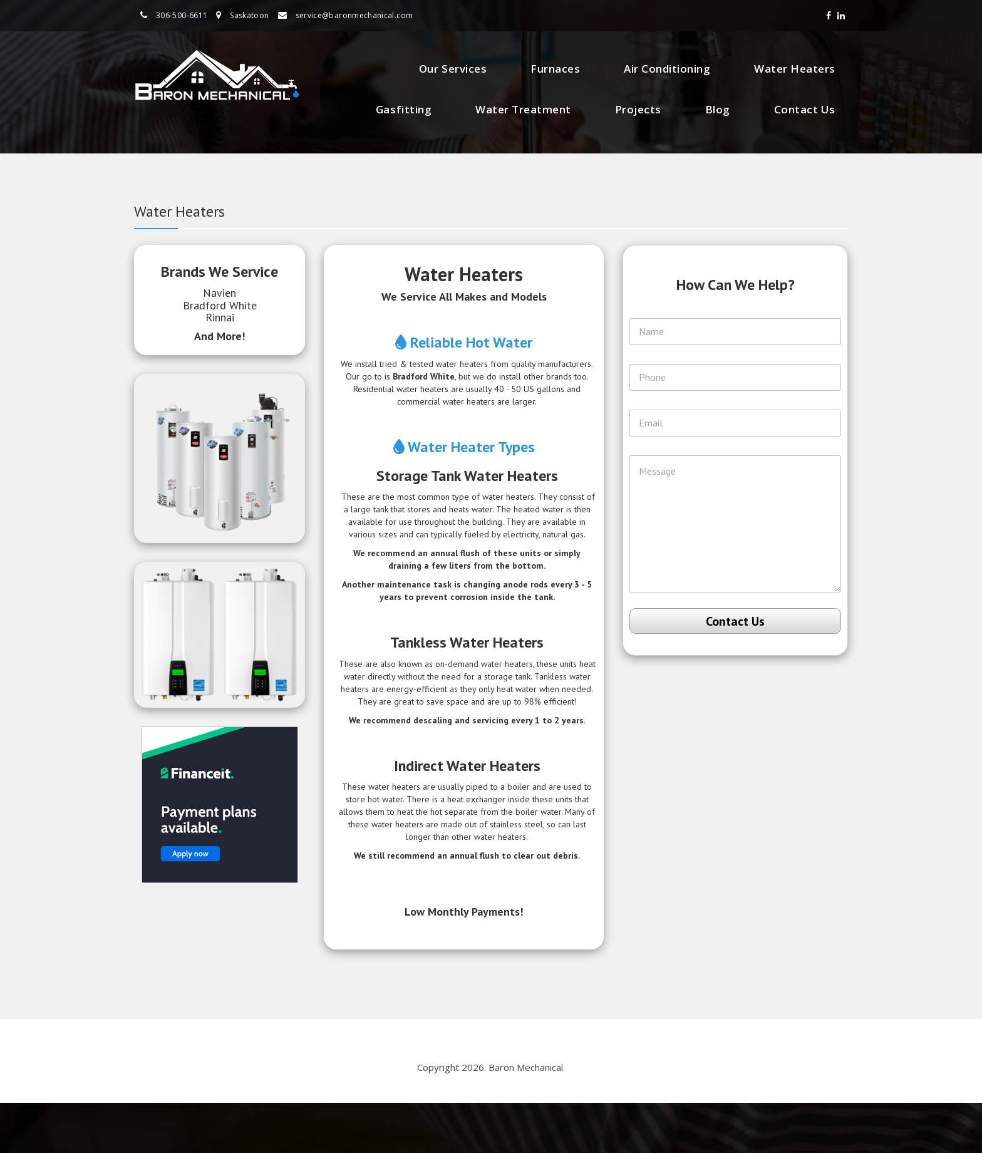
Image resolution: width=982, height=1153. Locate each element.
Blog (717, 109)
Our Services (453, 68)
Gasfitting (404, 109)
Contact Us (804, 109)
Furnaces (555, 68)
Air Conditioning (667, 68)
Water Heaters (794, 68)
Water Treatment (523, 109)
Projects (638, 109)
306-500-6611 (181, 15)
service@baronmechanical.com (354, 15)
